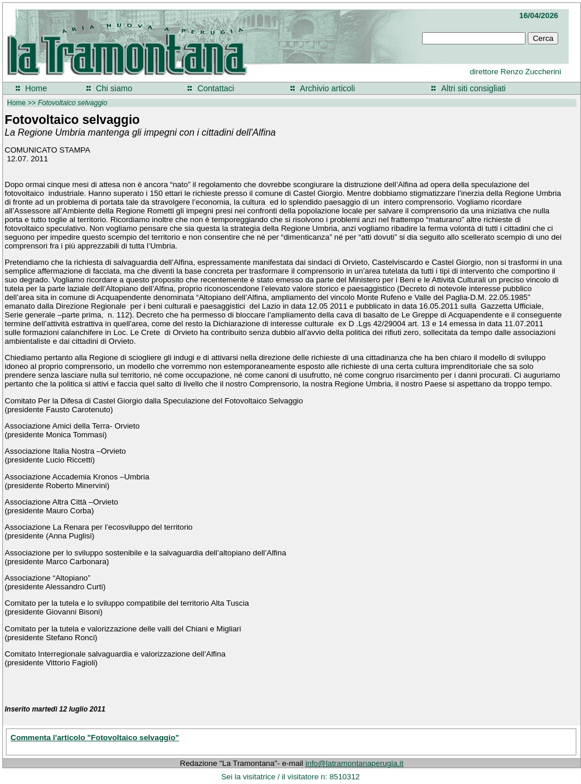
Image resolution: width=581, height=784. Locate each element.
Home (36, 88)
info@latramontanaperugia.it (355, 763)
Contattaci (216, 88)
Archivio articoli (327, 88)
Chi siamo (114, 88)
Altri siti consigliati (473, 88)
